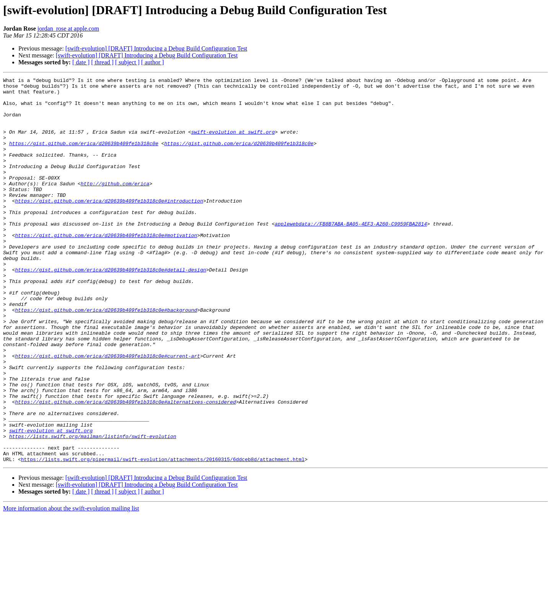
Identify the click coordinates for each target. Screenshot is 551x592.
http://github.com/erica (115, 205)
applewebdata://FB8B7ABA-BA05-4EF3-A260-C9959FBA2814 (351, 253)
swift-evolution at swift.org (232, 143)
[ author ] (152, 62)
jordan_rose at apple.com (68, 28)
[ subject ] (127, 62)
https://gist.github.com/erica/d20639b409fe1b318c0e (83, 157)
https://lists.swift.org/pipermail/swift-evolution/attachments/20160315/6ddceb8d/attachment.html (163, 536)
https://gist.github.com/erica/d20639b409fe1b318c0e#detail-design (110, 308)
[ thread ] (102, 62)
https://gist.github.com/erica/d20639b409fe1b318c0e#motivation (106, 267)
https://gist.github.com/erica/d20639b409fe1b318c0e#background (106, 356)
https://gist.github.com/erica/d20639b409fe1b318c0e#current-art (107, 412)
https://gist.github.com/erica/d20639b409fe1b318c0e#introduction (109, 225)
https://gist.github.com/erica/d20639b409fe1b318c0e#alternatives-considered (125, 467)
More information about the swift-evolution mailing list (71, 585)
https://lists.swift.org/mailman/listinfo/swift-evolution (92, 508)
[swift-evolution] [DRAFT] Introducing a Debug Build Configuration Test (156, 48)
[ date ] (81, 62)
